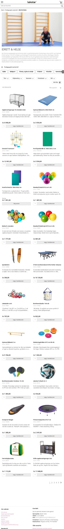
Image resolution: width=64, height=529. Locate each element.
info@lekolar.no (51, 517)
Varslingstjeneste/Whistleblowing (9, 524)
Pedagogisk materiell (11, 10)
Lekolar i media (5, 521)
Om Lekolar (4, 512)
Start (2, 10)
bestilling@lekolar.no (40, 517)
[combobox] (32, 6)
